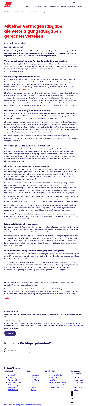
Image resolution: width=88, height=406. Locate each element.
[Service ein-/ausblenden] (63, 6)
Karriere (52, 2)
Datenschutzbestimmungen (73, 326)
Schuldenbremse (24, 89)
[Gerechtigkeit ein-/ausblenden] (54, 6)
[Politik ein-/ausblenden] (80, 6)
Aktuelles (10, 12)
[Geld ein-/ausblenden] (45, 6)
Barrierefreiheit (26, 405)
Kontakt (64, 2)
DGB (5, 12)
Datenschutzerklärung (12, 405)
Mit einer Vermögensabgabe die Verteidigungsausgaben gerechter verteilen (34, 12)
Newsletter (58, 2)
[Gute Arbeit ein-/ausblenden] (38, 6)
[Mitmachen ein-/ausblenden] (72, 6)
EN (70, 2)
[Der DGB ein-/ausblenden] (29, 6)
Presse (47, 2)
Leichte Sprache (78, 2)
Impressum (37, 405)
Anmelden (10, 333)
